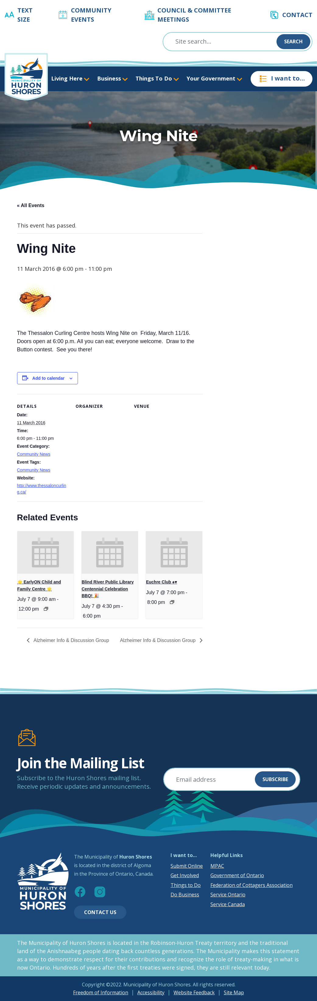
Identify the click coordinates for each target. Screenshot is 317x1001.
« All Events (30, 205)
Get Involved (185, 875)
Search (293, 41)
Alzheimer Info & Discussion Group (71, 640)
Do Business (185, 894)
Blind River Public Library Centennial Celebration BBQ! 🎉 (108, 588)
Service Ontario (227, 894)
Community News (34, 454)
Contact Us (100, 912)
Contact (297, 15)
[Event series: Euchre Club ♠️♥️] (172, 602)
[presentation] (45, 552)
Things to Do (186, 885)
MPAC (217, 866)
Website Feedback (194, 992)
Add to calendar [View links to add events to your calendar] (48, 378)
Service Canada (227, 904)
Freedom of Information (100, 992)
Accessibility (150, 992)
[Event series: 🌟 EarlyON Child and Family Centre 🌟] (46, 609)
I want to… (281, 79)
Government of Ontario (237, 875)
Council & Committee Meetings (194, 14)
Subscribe (275, 779)
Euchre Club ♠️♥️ (161, 581)
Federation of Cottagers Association (251, 885)
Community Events (91, 14)
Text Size (25, 14)
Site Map (234, 992)
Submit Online (187, 866)
